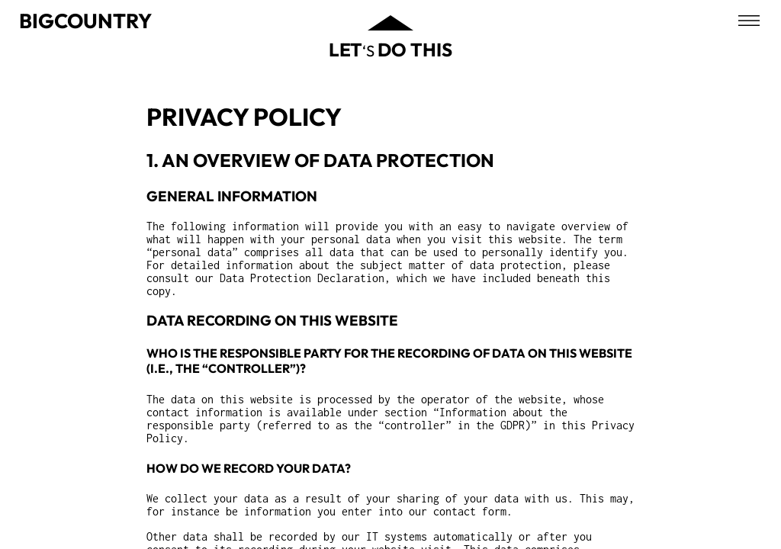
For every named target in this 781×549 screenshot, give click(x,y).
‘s (390, 49)
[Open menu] (749, 20)
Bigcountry (85, 21)
